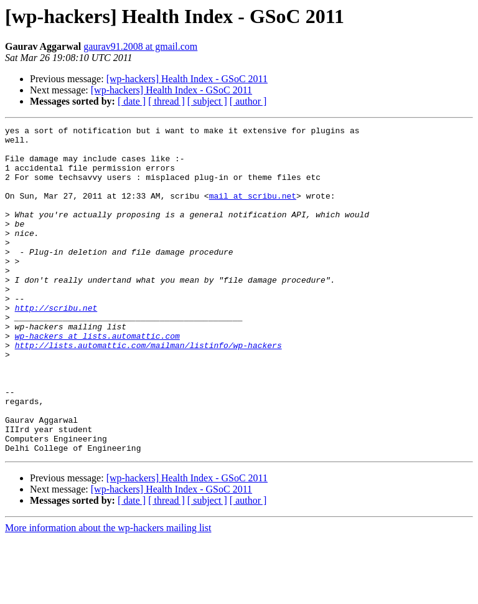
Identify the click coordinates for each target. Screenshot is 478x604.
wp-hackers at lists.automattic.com (97, 378)
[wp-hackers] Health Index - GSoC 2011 (187, 78)
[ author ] (248, 101)
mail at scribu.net (252, 210)
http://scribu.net (56, 345)
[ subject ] (207, 101)
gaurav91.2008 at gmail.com (140, 46)
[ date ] (132, 101)
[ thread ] (166, 101)
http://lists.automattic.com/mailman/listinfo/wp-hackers (148, 389)
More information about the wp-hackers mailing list (108, 593)
